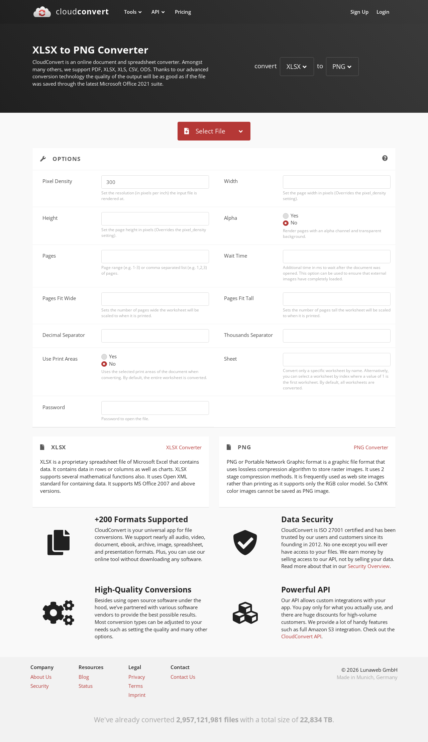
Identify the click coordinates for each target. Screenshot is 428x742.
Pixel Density (57, 181)
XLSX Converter (184, 447)
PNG (338, 66)
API (155, 11)
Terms (135, 685)
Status (86, 685)
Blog (84, 676)
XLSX (294, 66)
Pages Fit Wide (59, 298)
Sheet (230, 358)
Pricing (183, 11)
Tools (130, 11)
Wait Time (235, 255)
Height (50, 217)
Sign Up (359, 11)
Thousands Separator (248, 335)
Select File (204, 131)
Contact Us (183, 676)
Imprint (136, 694)
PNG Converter (371, 447)
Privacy (136, 676)
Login (383, 11)
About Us (40, 676)
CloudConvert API (301, 636)
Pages (49, 255)
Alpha (230, 217)
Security (39, 685)
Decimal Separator (63, 335)
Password (53, 407)
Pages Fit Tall (239, 298)
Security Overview (369, 566)
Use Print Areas (60, 358)
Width (231, 181)
